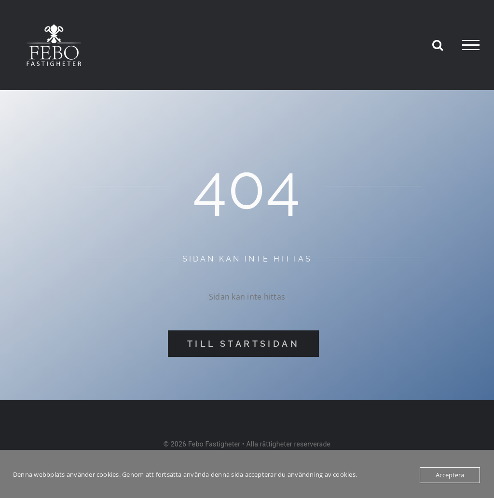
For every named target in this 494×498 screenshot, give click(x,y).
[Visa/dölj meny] (471, 45)
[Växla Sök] (437, 45)
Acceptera (450, 475)
